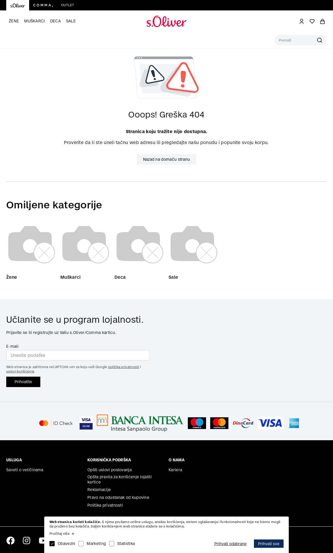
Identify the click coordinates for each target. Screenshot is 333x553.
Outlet (67, 5)
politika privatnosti (123, 367)
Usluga (14, 459)
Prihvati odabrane (230, 543)
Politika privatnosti (105, 505)
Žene (14, 20)
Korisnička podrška (109, 459)
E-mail (12, 346)
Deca (55, 20)
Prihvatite (23, 381)
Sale (71, 20)
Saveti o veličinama (24, 469)
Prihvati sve (268, 543)
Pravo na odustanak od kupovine (118, 497)
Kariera (175, 469)
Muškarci (34, 20)
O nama (176, 459)
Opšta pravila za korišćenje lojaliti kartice (119, 479)
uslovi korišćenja (20, 371)
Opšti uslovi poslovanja (109, 469)
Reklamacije (99, 489)
